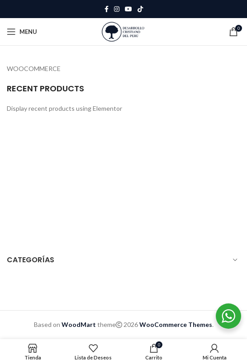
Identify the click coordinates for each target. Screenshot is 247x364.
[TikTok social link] (140, 9)
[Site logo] (123, 31)
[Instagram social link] (116, 9)
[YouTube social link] (128, 9)
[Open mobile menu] (22, 32)
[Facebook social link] (106, 9)
